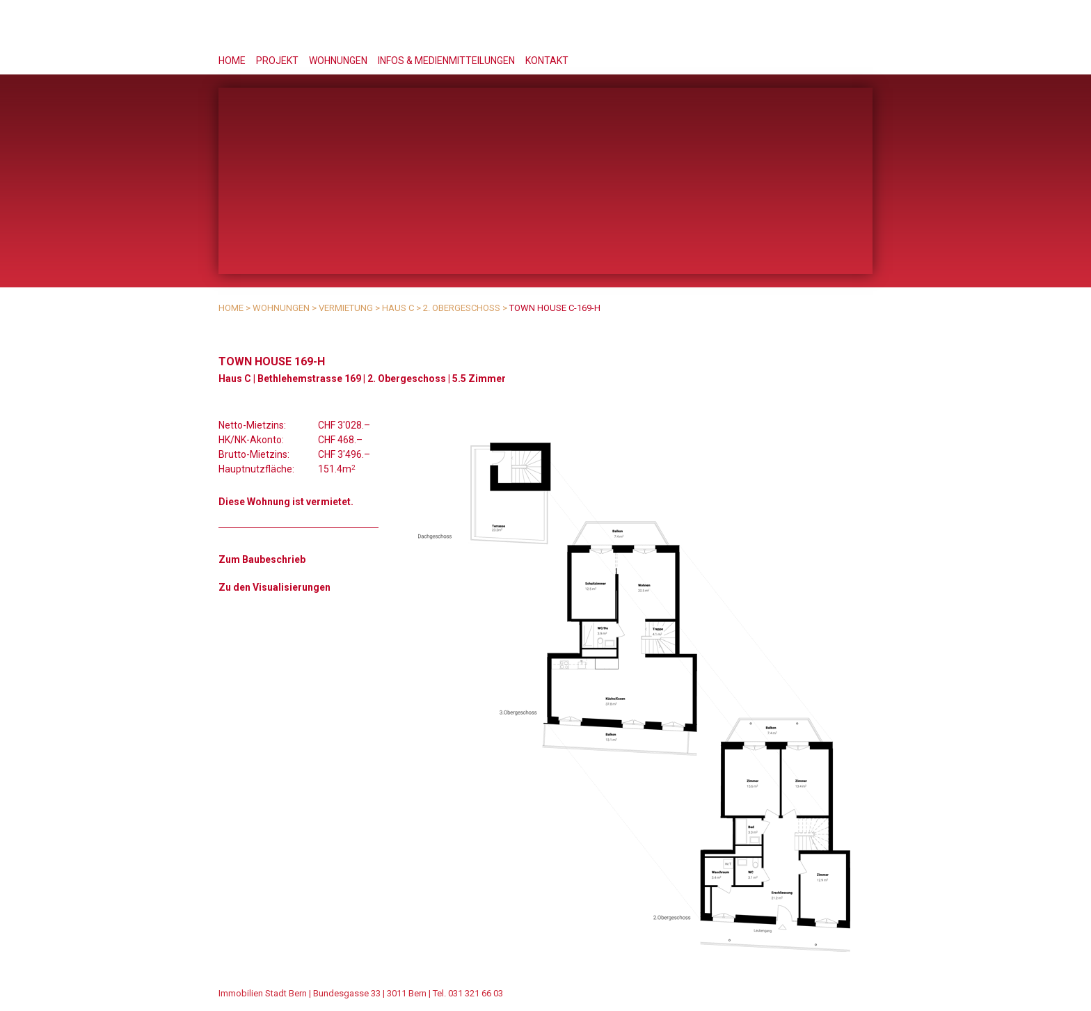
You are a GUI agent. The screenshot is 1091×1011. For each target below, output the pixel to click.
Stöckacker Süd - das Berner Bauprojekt (762, 27)
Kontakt (546, 60)
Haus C (398, 308)
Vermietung (346, 308)
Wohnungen (338, 60)
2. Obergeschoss (461, 308)
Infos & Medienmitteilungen (446, 60)
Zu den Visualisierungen (274, 587)
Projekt (277, 60)
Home (232, 60)
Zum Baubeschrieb (261, 559)
